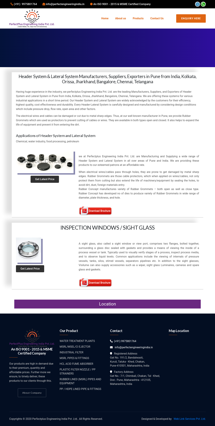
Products (138, 18)
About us (120, 18)
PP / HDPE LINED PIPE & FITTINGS (80, 389)
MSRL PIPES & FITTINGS (74, 358)
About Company (32, 392)
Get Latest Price (44, 179)
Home (105, 18)
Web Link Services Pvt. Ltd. (189, 418)
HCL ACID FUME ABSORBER (76, 363)
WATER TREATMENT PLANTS (77, 341)
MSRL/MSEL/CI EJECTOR (75, 346)
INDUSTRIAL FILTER (71, 352)
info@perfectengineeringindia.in (131, 347)
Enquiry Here (191, 18)
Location (107, 303)
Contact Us (157, 18)
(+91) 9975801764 (123, 341)
